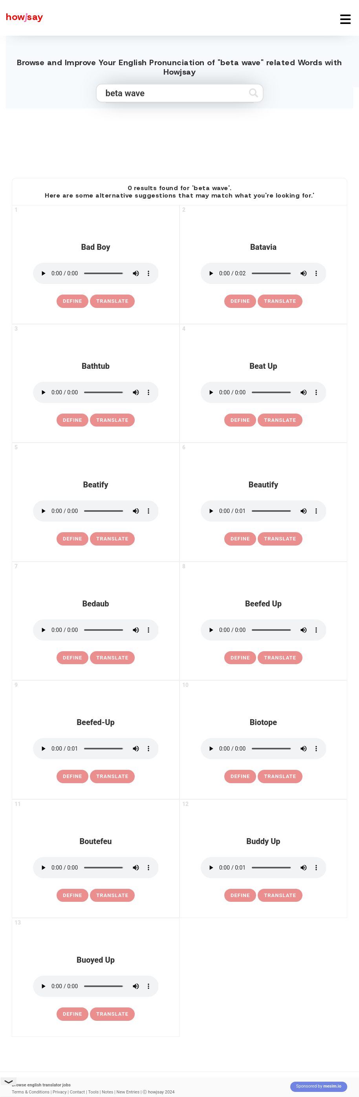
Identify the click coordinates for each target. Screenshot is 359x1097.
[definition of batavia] (240, 301)
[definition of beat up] (240, 420)
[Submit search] (254, 93)
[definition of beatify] (72, 539)
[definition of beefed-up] (72, 776)
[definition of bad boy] (72, 301)
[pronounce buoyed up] (96, 986)
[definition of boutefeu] (72, 895)
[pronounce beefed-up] (96, 748)
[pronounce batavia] (263, 273)
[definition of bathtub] (72, 420)
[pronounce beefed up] (263, 630)
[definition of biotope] (240, 776)
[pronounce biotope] (263, 748)
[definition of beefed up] (240, 658)
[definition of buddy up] (240, 895)
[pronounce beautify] (263, 511)
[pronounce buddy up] (263, 867)
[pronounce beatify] (96, 511)
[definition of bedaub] (72, 658)
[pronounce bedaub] (96, 630)
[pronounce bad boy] (96, 273)
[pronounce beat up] (263, 392)
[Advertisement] (179, 139)
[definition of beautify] (240, 539)
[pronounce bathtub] (96, 392)
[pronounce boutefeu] (96, 867)
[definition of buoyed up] (72, 1014)
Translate (112, 301)
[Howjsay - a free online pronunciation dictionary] (21, 18)
